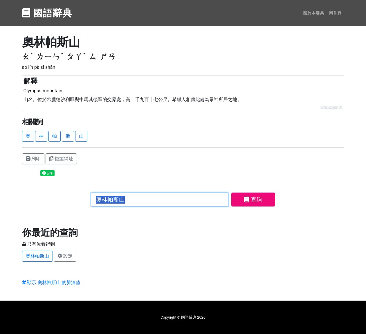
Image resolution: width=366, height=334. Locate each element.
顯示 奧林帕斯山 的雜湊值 (51, 282)
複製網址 (61, 158)
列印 (33, 158)
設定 (65, 256)
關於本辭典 (313, 13)
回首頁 (335, 13)
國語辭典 (47, 13)
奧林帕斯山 (37, 256)
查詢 (253, 199)
